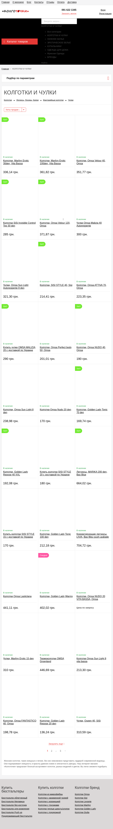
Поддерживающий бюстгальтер (17, 816)
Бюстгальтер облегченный (14, 798)
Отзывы (50, 2)
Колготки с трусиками (48, 805)
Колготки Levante (83, 801)
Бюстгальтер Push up (12, 812)
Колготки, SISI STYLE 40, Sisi (56, 285)
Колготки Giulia (82, 812)
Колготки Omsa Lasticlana (17, 596)
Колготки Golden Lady (85, 809)
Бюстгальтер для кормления (15, 809)
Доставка (72, 2)
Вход (103, 10)
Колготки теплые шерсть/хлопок (53, 809)
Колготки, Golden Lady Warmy (56, 596)
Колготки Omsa (82, 794)
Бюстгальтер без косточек (14, 805)
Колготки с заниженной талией (53, 798)
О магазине (18, 2)
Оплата (60, 2)
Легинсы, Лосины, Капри (27, 100)
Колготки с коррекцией (49, 801)
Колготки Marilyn (83, 805)
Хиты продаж (13, 109)
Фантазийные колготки (53, 100)
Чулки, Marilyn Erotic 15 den (18, 658)
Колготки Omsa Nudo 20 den (55, 409)
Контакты (38, 2)
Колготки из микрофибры (50, 794)
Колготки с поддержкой (49, 812)
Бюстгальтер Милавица (13, 801)
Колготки (8, 100)
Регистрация (105, 13)
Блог (29, 2)
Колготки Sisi (81, 798)
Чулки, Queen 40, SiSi (89, 720)
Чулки (70, 100)
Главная (5, 2)
